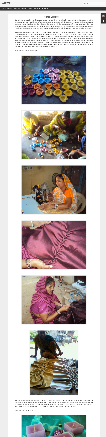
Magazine (17, 8)
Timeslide (45, 8)
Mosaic (23, 8)
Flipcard (9, 8)
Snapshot (37, 8)
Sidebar (30, 8)
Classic (3, 8)
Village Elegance (52, 17)
